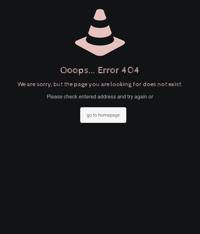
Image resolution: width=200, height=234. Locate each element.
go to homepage (103, 115)
